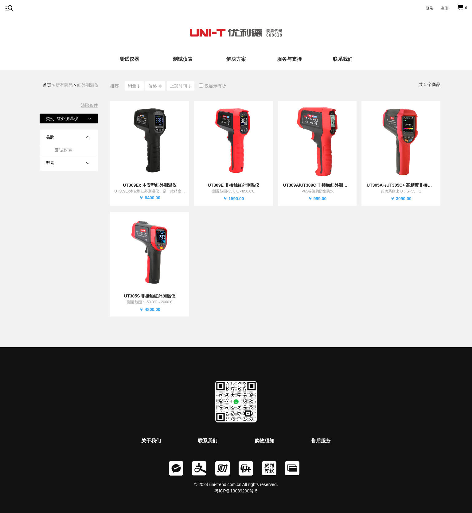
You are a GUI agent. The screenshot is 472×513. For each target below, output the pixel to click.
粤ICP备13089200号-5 (235, 490)
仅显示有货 (212, 86)
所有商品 (64, 85)
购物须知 (264, 440)
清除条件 (89, 105)
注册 (444, 8)
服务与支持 (289, 59)
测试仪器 (129, 59)
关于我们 (151, 440)
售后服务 (321, 440)
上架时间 (180, 86)
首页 (47, 85)
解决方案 (236, 59)
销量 (134, 86)
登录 (429, 8)
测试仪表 (183, 59)
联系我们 (343, 59)
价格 (155, 86)
